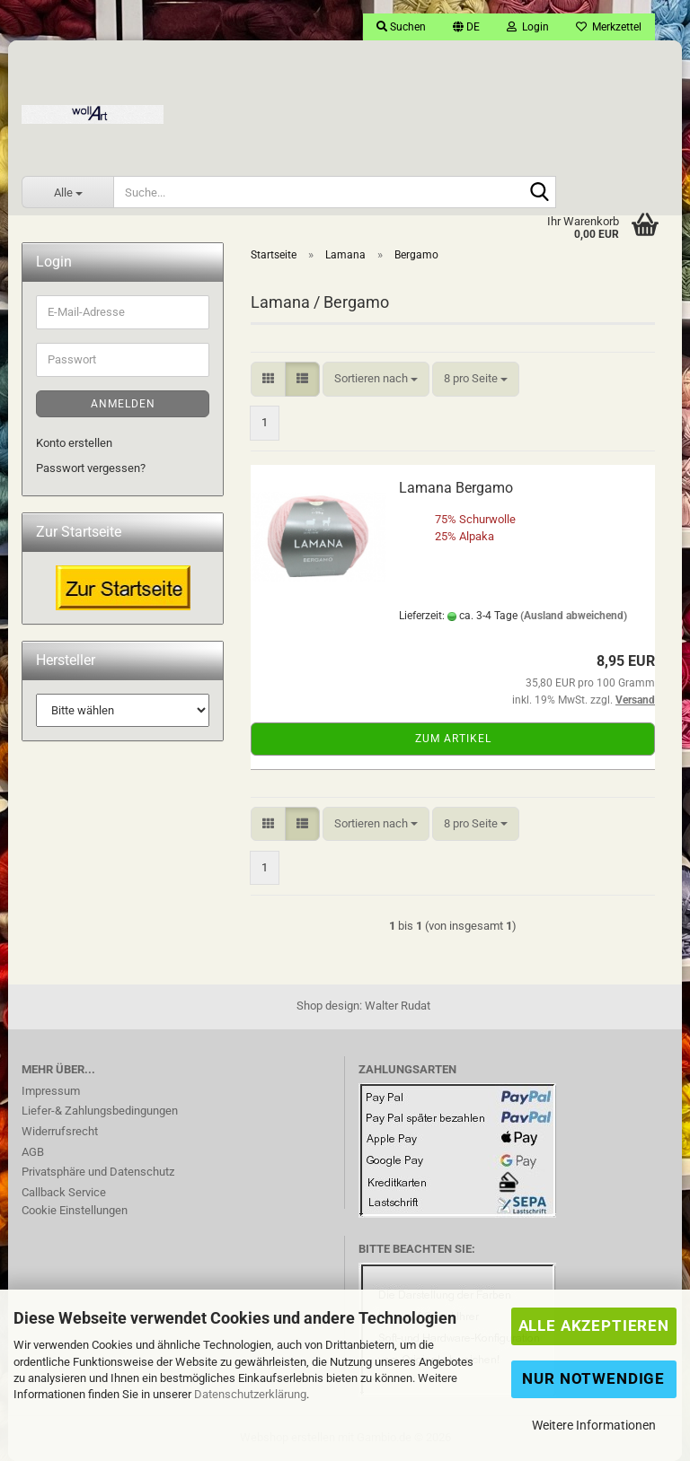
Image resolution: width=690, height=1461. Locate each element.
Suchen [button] (401, 27)
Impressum (51, 1091)
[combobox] (376, 379)
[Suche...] (67, 192)
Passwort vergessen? (91, 468)
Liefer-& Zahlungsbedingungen (100, 1110)
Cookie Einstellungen (75, 1210)
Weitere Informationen (594, 1425)
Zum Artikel (453, 738)
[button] (466, 26)
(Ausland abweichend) (573, 615)
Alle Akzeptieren (593, 1325)
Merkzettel (608, 27)
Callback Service (64, 1192)
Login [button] (528, 27)
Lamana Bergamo (456, 487)
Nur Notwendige (593, 1378)
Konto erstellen (74, 443)
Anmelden (123, 404)
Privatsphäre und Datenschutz (98, 1171)
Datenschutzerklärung (250, 1394)
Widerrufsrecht (60, 1131)
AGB (33, 1152)
